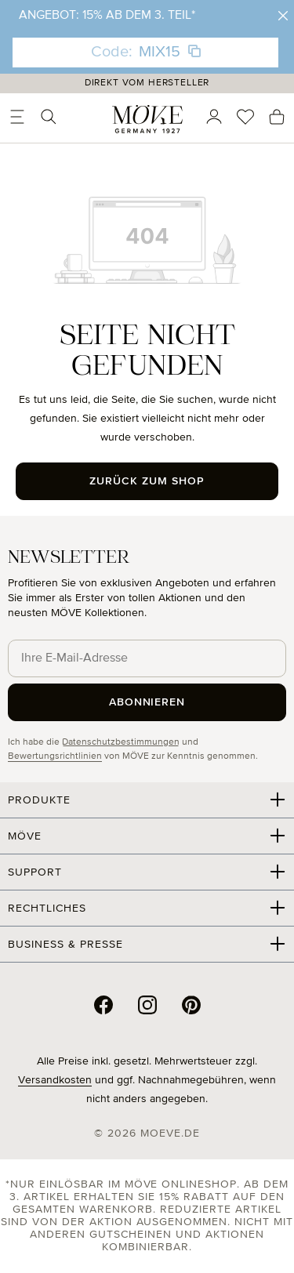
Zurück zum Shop (147, 481)
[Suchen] (48, 116)
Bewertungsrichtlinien (55, 756)
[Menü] (17, 116)
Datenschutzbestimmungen (121, 742)
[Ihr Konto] (214, 116)
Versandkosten (55, 1080)
